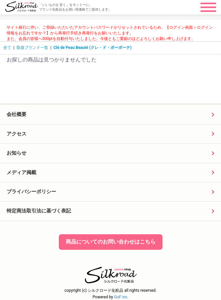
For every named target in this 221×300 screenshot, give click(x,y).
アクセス (16, 134)
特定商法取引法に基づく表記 (39, 211)
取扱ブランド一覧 (32, 47)
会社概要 (16, 114)
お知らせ (16, 153)
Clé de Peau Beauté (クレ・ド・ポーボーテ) (92, 47)
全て (7, 47)
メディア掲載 (21, 172)
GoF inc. (121, 297)
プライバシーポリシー (31, 192)
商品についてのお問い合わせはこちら (111, 242)
